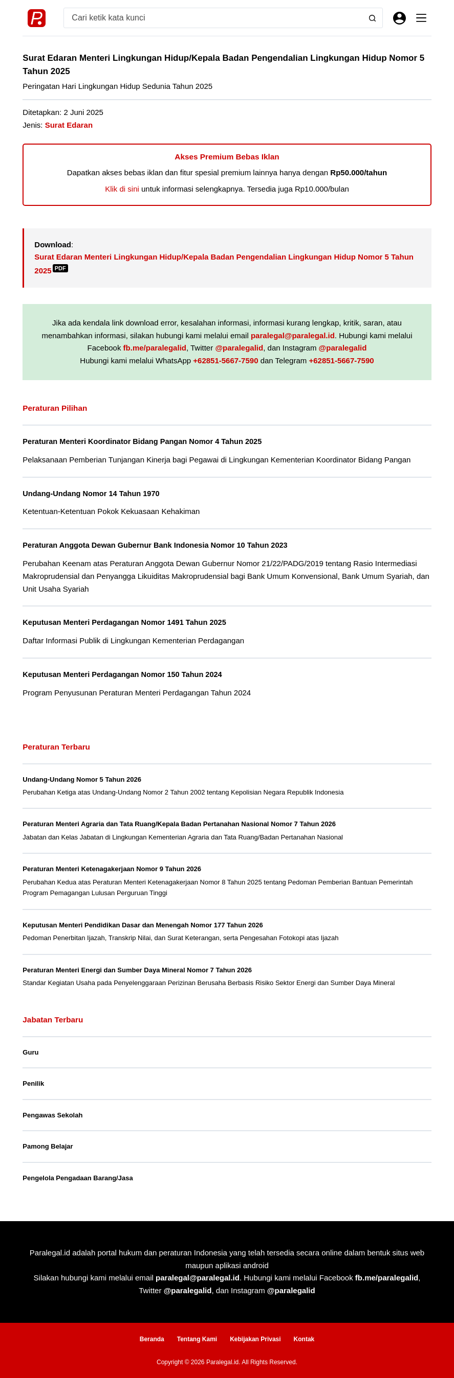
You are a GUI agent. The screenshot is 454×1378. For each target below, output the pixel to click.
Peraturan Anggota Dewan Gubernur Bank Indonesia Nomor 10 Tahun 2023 (158, 545)
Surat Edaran (69, 125)
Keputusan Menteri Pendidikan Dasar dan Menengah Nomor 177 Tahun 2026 (143, 923)
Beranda (152, 1337)
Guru (30, 1051)
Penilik (33, 1082)
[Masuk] (399, 18)
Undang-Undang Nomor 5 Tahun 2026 (82, 778)
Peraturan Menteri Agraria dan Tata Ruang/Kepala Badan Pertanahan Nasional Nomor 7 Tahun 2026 (179, 823)
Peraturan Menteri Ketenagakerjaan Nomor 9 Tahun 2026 (112, 868)
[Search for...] (213, 18)
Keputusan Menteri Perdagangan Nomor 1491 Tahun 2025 (126, 622)
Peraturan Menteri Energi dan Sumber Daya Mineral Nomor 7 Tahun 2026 (137, 968)
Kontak (304, 1337)
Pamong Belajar (48, 1145)
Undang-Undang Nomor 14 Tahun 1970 (92, 493)
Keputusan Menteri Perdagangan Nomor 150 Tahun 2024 (124, 673)
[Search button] (372, 18)
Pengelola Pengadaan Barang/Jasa (78, 1176)
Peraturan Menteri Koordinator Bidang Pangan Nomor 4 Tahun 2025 (145, 441)
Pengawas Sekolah (52, 1113)
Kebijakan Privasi (255, 1337)
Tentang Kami (197, 1337)
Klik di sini (122, 188)
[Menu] (421, 18)
